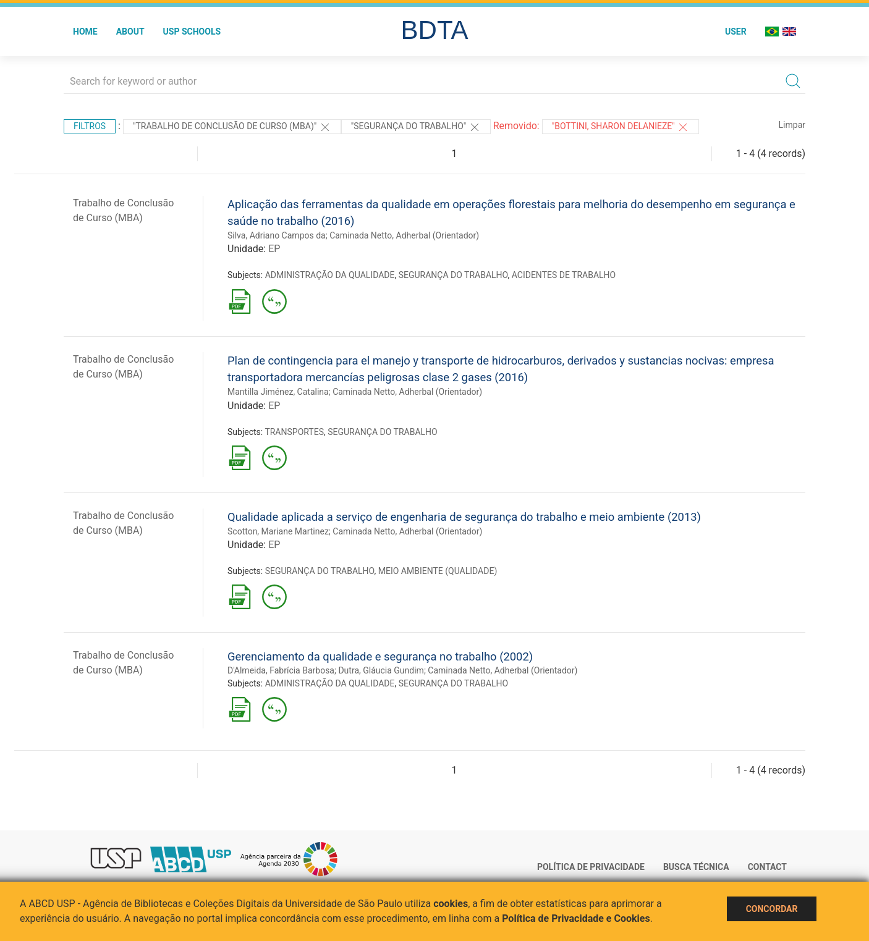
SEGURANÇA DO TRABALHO (453, 275)
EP (274, 249)
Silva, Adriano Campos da (276, 235)
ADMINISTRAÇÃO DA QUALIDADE (330, 275)
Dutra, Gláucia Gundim (380, 670)
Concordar (772, 909)
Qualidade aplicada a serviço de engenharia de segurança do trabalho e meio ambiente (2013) (464, 516)
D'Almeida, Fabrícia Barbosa (280, 670)
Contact (767, 867)
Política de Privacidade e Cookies (576, 918)
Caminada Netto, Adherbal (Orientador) (404, 235)
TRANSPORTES (294, 432)
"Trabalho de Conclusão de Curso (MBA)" (232, 127)
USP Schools (192, 31)
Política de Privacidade (591, 867)
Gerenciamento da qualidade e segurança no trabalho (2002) (380, 656)
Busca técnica (696, 867)
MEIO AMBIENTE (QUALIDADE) (438, 571)
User (736, 31)
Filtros (90, 126)
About (130, 31)
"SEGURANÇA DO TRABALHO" (416, 127)
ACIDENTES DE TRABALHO (564, 275)
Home (85, 31)
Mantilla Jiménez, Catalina (278, 392)
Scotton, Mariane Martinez (278, 531)
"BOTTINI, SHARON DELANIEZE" (621, 127)
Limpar (792, 125)
